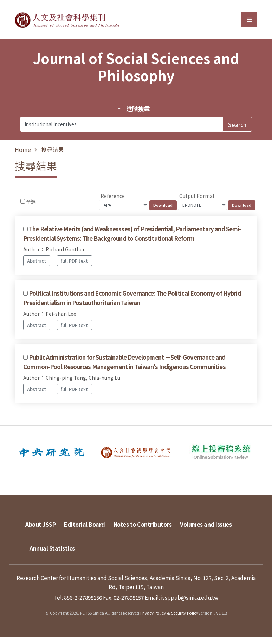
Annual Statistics (52, 548)
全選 (31, 201)
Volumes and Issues (206, 524)
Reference (113, 195)
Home (23, 149)
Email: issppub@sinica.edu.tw (181, 597)
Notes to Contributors (143, 524)
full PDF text (74, 260)
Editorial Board (84, 524)
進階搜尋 (138, 108)
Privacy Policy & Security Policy (169, 613)
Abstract (36, 260)
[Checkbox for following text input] (22, 201)
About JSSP (40, 524)
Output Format (197, 195)
